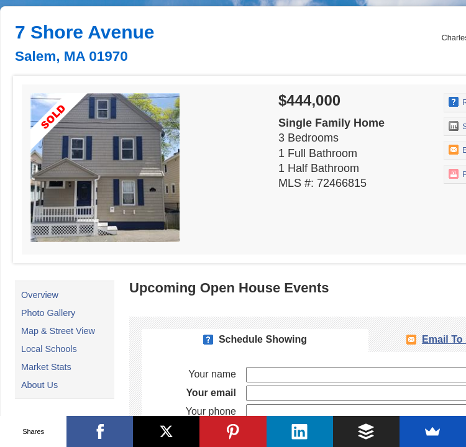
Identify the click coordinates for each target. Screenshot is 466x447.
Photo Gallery (48, 313)
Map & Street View (58, 331)
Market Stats (46, 367)
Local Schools (49, 349)
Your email (211, 392)
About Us (39, 385)
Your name (212, 374)
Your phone (211, 411)
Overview (39, 295)
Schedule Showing (263, 339)
